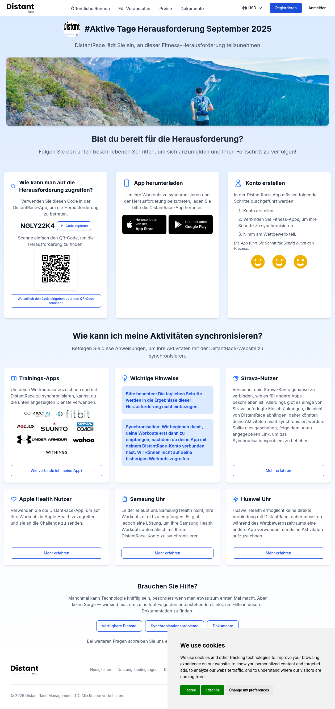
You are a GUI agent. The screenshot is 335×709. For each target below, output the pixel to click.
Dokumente (223, 626)
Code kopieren (74, 226)
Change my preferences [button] (249, 690)
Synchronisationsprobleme (174, 626)
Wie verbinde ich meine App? (56, 470)
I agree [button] (190, 690)
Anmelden (317, 8)
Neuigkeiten (100, 669)
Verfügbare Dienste (119, 626)
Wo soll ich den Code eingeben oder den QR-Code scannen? (56, 301)
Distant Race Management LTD (52, 695)
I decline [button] (213, 690)
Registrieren (286, 8)
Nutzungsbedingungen (138, 669)
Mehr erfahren (278, 470)
